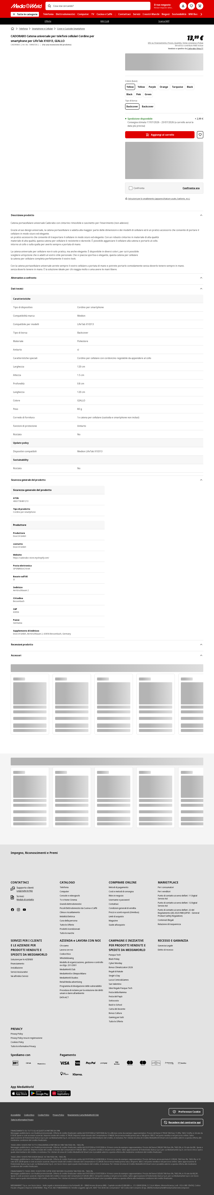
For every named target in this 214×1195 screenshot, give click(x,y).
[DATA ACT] (64, 997)
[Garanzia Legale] (165, 945)
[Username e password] (119, 899)
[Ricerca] (49, 6)
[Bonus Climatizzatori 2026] (121, 967)
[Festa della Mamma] (117, 992)
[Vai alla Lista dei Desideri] (191, 6)
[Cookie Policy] (43, 1115)
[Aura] (156, 1063)
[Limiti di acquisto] (116, 916)
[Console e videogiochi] (70, 895)
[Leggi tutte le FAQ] (25, 890)
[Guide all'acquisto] (117, 924)
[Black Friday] (114, 959)
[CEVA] (28, 1063)
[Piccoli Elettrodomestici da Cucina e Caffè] (78, 908)
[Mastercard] (130, 1063)
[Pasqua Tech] (115, 954)
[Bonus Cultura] (115, 1013)
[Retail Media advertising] (71, 981)
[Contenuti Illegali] (166, 920)
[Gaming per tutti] (116, 1017)
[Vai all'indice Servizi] (19, 976)
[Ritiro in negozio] (116, 895)
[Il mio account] (183, 6)
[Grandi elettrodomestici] (70, 903)
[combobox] (100, 6)
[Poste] (41, 1063)
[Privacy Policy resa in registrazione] (26, 1037)
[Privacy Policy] (17, 1033)
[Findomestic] (169, 1063)
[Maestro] (143, 1063)
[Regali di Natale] (116, 971)
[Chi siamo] (64, 945)
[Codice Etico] (65, 953)
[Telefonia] (64, 887)
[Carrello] (199, 6)
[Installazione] (17, 967)
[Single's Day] (114, 975)
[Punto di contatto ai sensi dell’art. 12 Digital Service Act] (180, 904)
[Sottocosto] (114, 1000)
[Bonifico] (182, 1063)
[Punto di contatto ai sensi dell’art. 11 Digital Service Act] (180, 897)
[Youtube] (26, 909)
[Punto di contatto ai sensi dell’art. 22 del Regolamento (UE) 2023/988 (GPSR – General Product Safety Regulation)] (180, 912)
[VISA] (64, 1063)
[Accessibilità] (16, 1115)
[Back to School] (115, 1004)
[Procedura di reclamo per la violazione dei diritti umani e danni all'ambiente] (82, 992)
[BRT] (15, 1063)
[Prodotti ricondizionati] (70, 928)
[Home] (13, 28)
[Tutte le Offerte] (67, 924)
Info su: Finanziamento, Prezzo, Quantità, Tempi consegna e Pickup (175, 43)
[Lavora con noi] (66, 949)
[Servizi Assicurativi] (19, 971)
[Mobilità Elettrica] (67, 916)
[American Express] (77, 1063)
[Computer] (64, 891)
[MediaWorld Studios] (69, 977)
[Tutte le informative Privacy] (23, 1046)
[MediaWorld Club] (67, 969)
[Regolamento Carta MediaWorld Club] (83, 1115)
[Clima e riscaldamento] (70, 912)
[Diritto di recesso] (165, 949)
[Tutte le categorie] (25, 14)
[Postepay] (103, 1063)
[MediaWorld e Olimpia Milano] (73, 973)
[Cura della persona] (68, 920)
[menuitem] (48, 14)
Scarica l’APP (164, 21)
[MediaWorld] (26, 6)
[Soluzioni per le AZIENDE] (22, 959)
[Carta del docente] (117, 1008)
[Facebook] (14, 909)
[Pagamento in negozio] (64, 1073)
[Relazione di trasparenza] (169, 924)
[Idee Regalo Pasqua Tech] (120, 988)
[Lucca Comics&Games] (119, 979)
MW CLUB (104, 21)
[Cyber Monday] (115, 963)
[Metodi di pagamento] (118, 887)
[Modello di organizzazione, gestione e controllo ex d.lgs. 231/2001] (82, 964)
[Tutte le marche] (67, 933)
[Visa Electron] (117, 1063)
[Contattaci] (113, 903)
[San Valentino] (115, 983)
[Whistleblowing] (67, 958)
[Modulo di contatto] (25, 899)
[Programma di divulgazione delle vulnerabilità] (81, 986)
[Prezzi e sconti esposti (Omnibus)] (124, 912)
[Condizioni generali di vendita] (122, 908)
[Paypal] (90, 1063)
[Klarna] (77, 1074)
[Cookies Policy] (17, 1042)
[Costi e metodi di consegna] (121, 891)
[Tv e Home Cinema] (68, 899)
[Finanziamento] (17, 963)
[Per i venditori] (164, 891)
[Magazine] (113, 920)
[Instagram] (20, 909)
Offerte (48, 21)
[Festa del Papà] (115, 996)
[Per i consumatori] (166, 887)
